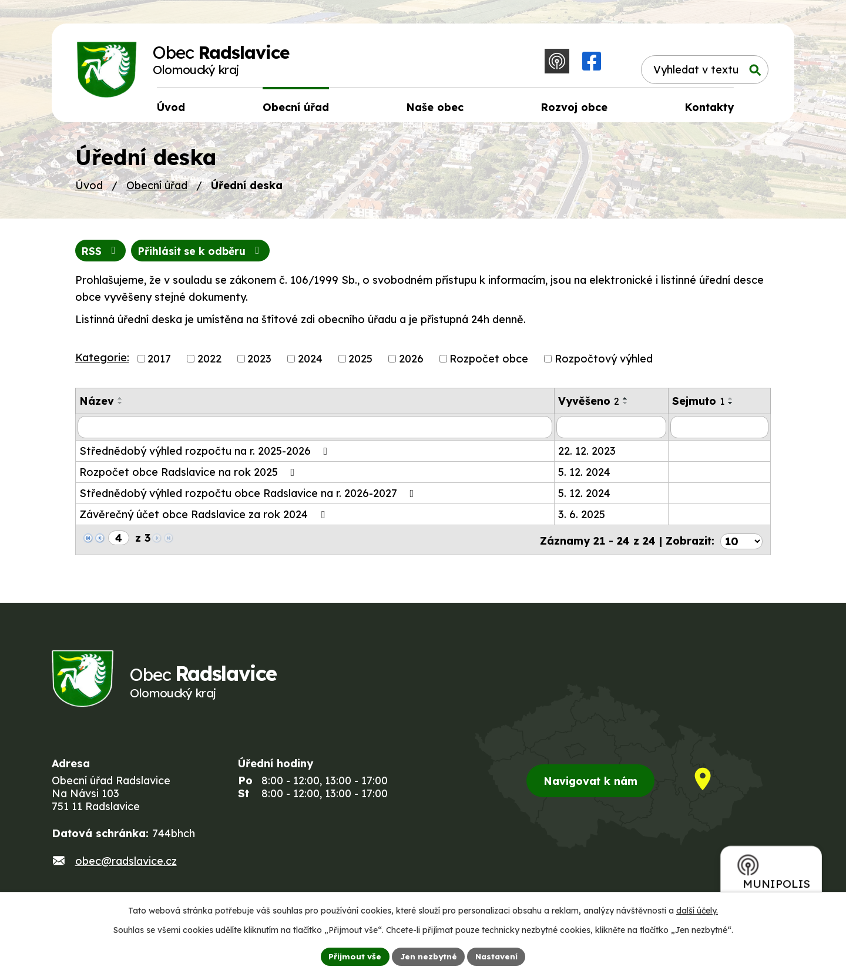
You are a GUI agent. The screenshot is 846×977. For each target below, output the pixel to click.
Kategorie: (102, 361)
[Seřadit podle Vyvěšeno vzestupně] (625, 402)
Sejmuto (698, 405)
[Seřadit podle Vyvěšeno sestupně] (625, 407)
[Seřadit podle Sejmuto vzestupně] (730, 402)
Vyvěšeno (588, 405)
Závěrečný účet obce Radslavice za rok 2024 (204, 518)
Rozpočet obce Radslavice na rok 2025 (189, 476)
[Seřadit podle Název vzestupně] (120, 402)
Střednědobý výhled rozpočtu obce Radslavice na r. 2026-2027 (249, 497)
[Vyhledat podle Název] (315, 431)
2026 (411, 363)
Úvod (89, 189)
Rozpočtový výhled (604, 363)
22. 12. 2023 (587, 455)
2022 (209, 363)
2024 (310, 363)
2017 (159, 363)
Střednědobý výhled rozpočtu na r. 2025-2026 (206, 455)
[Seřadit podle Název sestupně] (120, 407)
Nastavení (498, 956)
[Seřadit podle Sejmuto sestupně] (730, 407)
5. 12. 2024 (584, 476)
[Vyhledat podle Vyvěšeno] (611, 431)
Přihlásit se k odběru (205, 254)
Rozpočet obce (488, 363)
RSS (101, 254)
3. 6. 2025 (581, 518)
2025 (360, 363)
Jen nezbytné (427, 956)
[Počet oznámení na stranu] (741, 542)
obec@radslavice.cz (126, 867)
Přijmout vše (353, 956)
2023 (259, 363)
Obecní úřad (156, 189)
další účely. (697, 910)
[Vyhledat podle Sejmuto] (719, 431)
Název (96, 405)
